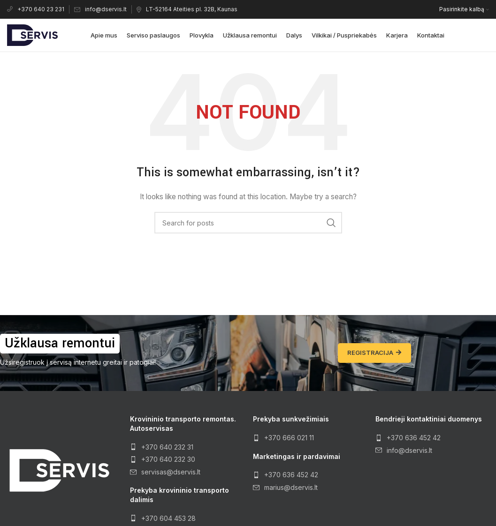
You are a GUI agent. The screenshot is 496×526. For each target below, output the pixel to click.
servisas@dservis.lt (170, 472)
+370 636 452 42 (291, 475)
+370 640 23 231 (35, 9)
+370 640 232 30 (168, 459)
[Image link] (58, 469)
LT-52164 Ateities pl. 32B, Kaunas (187, 9)
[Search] (248, 222)
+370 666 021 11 (289, 438)
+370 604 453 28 (168, 518)
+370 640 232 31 (167, 447)
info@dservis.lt (100, 9)
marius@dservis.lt (291, 487)
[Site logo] (32, 34)
